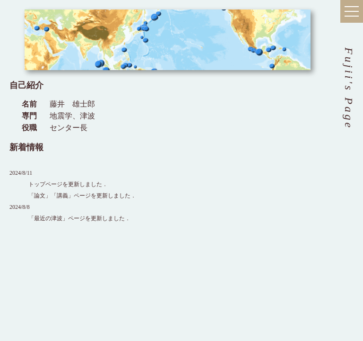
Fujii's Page (348, 88)
